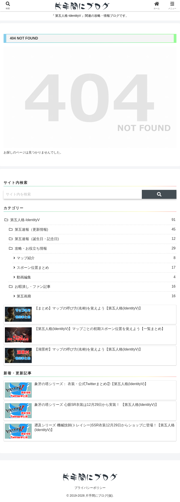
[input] (73, 194)
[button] (159, 194)
